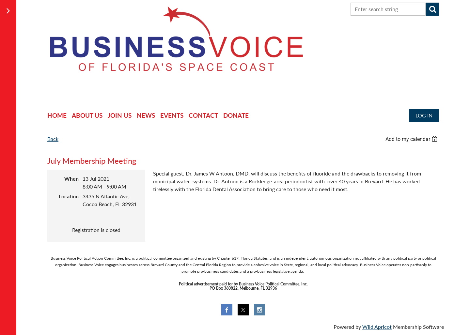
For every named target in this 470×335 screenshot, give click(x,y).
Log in (423, 115)
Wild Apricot (377, 327)
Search (432, 9)
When (71, 178)
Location (69, 196)
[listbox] (412, 139)
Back (52, 139)
